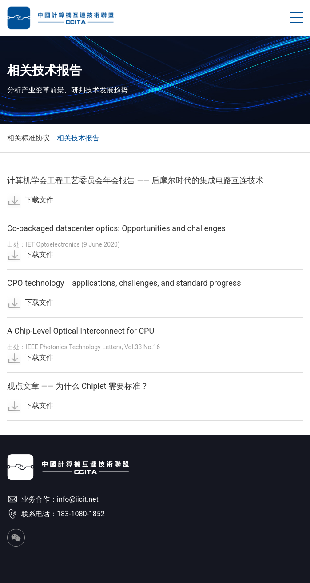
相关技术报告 (78, 138)
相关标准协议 (28, 138)
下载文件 (30, 200)
